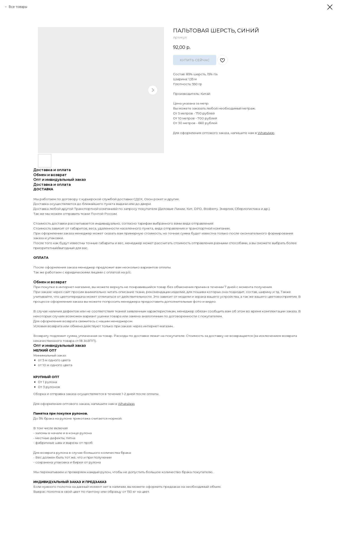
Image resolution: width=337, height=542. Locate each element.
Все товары (18, 7)
